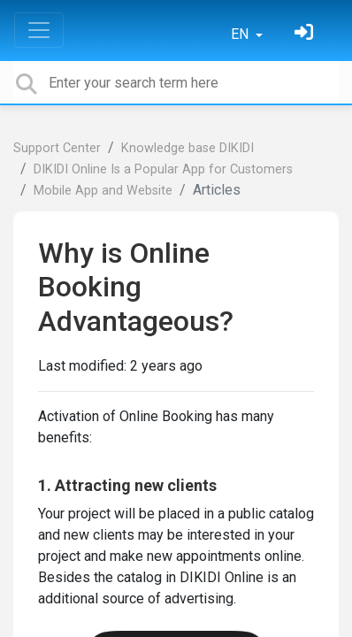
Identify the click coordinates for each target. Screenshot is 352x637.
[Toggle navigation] (39, 30)
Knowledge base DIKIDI (187, 148)
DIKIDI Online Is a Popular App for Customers (163, 169)
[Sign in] (306, 34)
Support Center (57, 148)
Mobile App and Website (103, 190)
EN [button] (241, 34)
